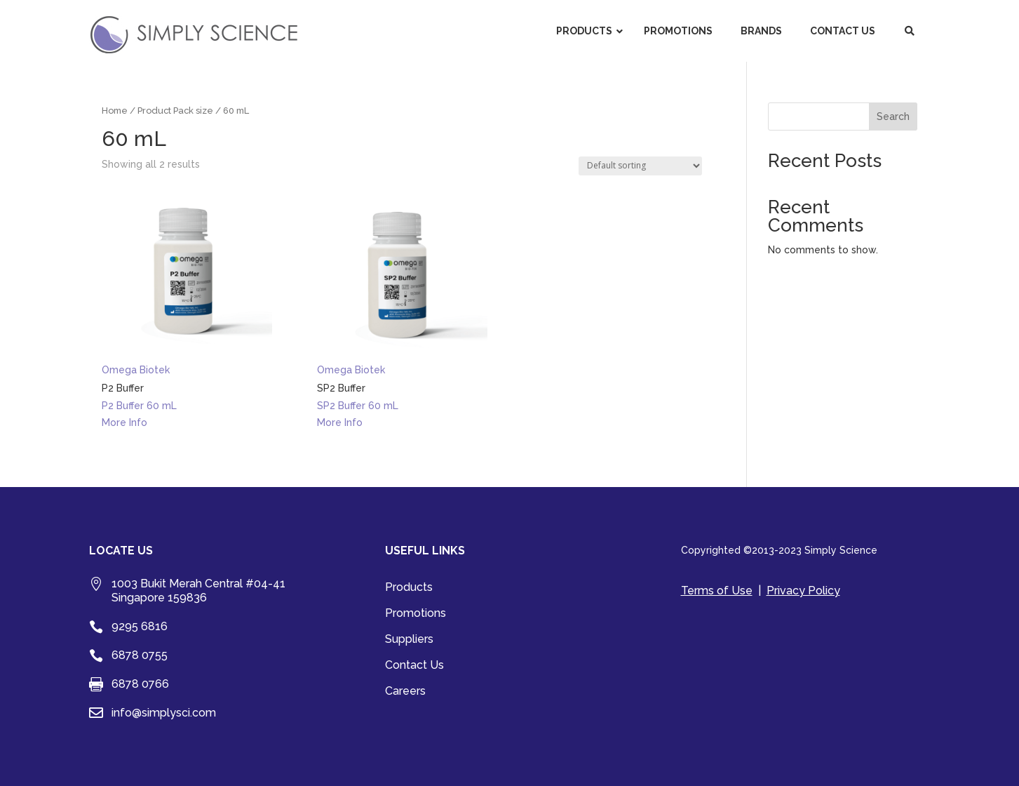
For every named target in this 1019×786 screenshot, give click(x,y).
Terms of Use (717, 590)
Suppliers (409, 640)
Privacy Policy (803, 590)
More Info (124, 422)
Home (115, 110)
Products (409, 588)
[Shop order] (640, 165)
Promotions (415, 614)
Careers (405, 692)
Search (893, 116)
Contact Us (414, 666)
